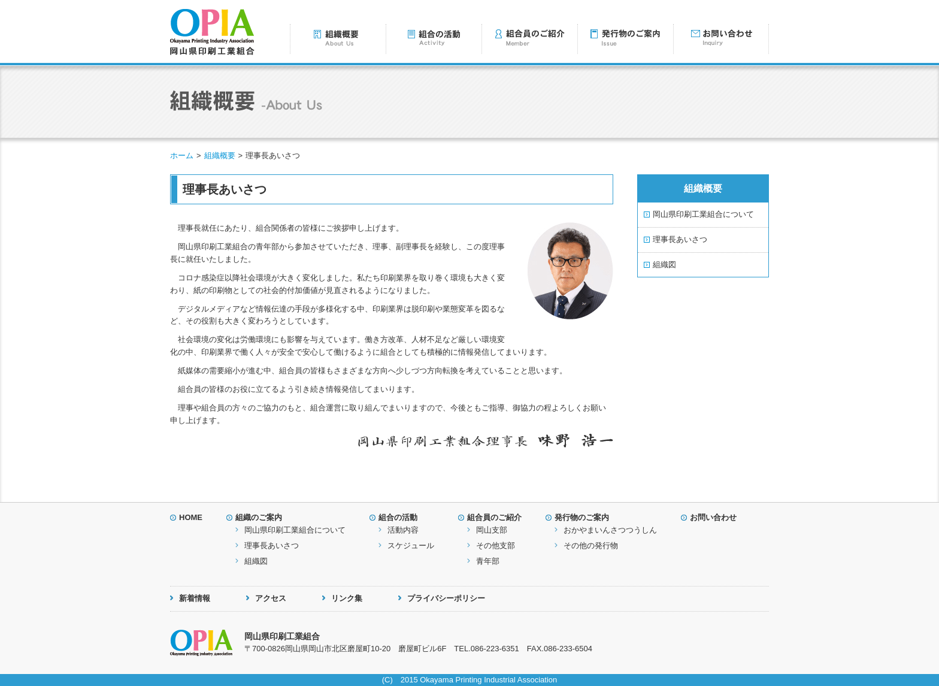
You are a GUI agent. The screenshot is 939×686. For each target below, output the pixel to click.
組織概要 (219, 155)
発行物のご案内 (582, 517)
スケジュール (410, 545)
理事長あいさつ (680, 239)
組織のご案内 (258, 517)
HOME (190, 517)
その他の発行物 (591, 545)
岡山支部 (491, 529)
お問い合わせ (713, 517)
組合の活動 (397, 517)
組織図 (664, 264)
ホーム (181, 155)
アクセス (270, 598)
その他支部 (495, 545)
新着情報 (194, 598)
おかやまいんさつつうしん (610, 529)
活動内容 (403, 529)
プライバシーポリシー (446, 598)
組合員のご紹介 (494, 517)
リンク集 (346, 598)
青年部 (487, 561)
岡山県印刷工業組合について (703, 214)
